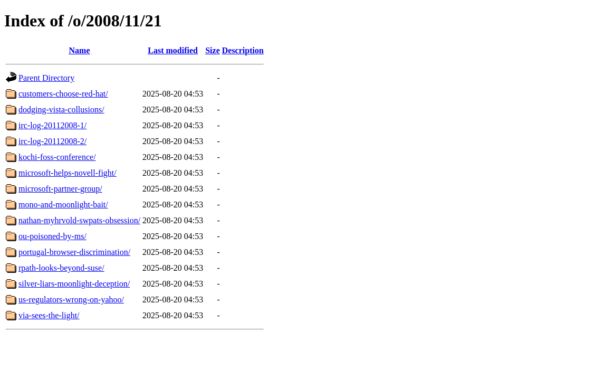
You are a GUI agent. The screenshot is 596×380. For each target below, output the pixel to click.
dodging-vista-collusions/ (61, 109)
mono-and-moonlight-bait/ (63, 204)
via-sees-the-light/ (49, 315)
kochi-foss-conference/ (57, 157)
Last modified (173, 50)
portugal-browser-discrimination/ (74, 252)
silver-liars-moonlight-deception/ (74, 283)
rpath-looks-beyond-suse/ (61, 267)
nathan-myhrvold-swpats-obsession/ (79, 220)
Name (79, 50)
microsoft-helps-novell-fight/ (67, 172)
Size (212, 50)
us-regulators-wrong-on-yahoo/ (71, 299)
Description (243, 50)
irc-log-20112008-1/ (52, 125)
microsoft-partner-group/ (60, 188)
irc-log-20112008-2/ (52, 141)
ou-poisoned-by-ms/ (52, 236)
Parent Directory (46, 77)
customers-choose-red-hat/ (63, 93)
